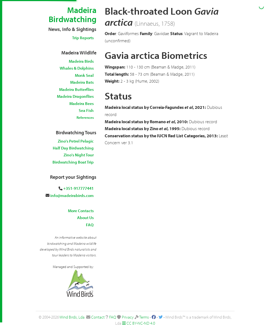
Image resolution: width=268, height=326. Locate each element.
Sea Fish (86, 110)
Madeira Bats (82, 82)
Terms (144, 317)
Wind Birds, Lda (72, 317)
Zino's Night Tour (79, 154)
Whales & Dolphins (77, 68)
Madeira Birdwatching (72, 14)
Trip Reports (83, 37)
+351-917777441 (78, 188)
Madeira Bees (81, 103)
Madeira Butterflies (76, 89)
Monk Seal (84, 75)
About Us (85, 217)
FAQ (90, 224)
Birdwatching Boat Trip (73, 162)
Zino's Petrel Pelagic (76, 141)
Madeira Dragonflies (75, 96)
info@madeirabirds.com (72, 195)
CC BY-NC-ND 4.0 (141, 323)
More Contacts (81, 210)
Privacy (128, 317)
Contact (98, 317)
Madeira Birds (81, 61)
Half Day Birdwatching (73, 148)
